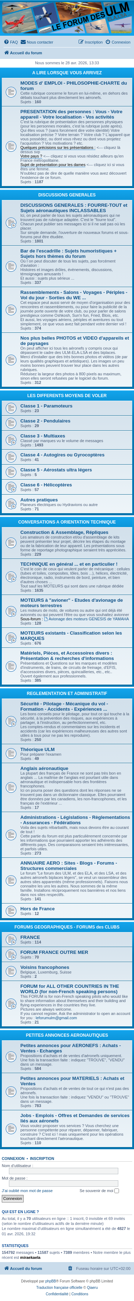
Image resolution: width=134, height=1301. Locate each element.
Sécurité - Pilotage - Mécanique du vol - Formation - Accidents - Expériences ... (64, 706)
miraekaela (30, 1257)
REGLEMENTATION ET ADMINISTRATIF (67, 693)
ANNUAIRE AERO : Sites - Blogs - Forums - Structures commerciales (68, 865)
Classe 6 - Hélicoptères (46, 484)
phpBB (50, 1281)
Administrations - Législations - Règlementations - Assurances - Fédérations (75, 820)
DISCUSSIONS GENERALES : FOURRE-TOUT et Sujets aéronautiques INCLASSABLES (73, 207)
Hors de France (37, 908)
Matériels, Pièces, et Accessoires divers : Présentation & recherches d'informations (67, 655)
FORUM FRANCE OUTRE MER (54, 952)
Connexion (13, 1158)
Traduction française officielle (59, 1288)
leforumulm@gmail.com (56, 1018)
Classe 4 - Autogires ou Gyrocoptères (62, 454)
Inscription (42, 1158)
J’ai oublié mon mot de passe (27, 1191)
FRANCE (30, 937)
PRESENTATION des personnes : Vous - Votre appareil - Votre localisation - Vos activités (71, 114)
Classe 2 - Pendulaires (45, 421)
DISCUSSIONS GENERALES (67, 194)
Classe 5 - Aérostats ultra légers (56, 469)
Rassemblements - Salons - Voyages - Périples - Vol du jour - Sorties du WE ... (74, 295)
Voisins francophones (44, 967)
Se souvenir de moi (99, 1191)
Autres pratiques (39, 499)
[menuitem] (11, 42)
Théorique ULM (37, 749)
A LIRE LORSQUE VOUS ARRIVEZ (66, 72)
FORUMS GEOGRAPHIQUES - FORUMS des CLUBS (66, 927)
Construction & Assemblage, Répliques (64, 532)
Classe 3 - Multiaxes (42, 436)
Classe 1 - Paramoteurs (46, 406)
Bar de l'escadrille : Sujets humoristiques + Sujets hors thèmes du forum (68, 253)
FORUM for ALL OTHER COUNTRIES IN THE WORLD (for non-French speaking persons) (69, 989)
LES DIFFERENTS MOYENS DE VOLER (66, 395)
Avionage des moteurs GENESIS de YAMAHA (86, 619)
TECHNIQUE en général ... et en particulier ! (69, 564)
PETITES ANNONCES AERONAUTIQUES (67, 1035)
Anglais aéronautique (44, 768)
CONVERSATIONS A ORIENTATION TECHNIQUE (67, 522)
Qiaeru (92, 1288)
